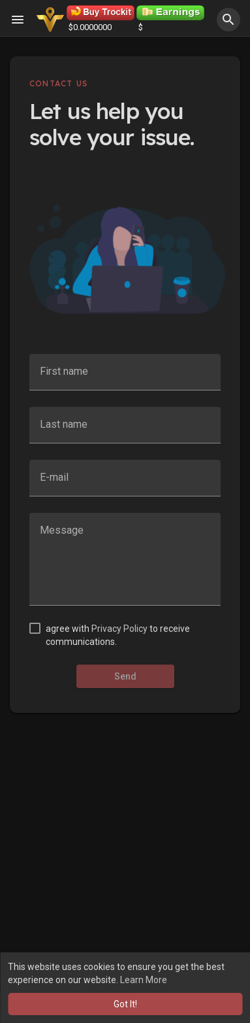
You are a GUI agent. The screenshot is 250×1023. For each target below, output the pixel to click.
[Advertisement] (125, 863)
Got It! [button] (125, 1004)
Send (125, 676)
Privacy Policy (119, 628)
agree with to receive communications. (118, 635)
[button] (228, 19)
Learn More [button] (143, 980)
